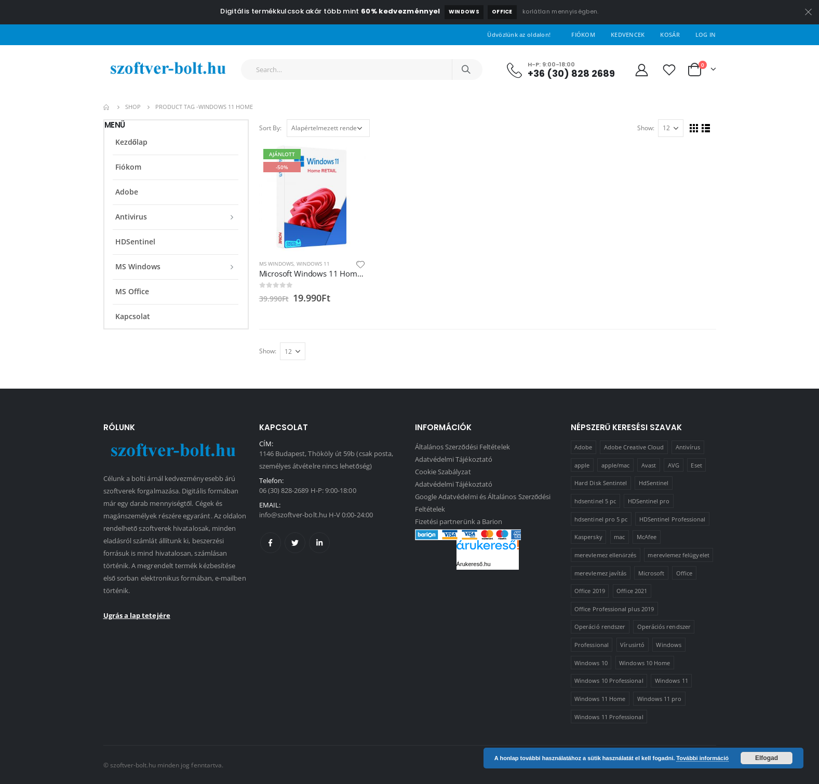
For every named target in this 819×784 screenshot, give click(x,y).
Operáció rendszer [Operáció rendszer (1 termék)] (599, 626)
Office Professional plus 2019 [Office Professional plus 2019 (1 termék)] (614, 609)
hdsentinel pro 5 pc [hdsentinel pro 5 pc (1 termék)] (600, 519)
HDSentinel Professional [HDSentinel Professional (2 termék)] (672, 519)
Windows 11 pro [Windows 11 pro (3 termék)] (659, 699)
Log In (705, 34)
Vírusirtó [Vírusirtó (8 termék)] (632, 645)
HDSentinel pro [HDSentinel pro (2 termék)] (649, 501)
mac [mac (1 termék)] (619, 537)
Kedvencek (628, 34)
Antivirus (131, 217)
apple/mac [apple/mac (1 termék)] (615, 465)
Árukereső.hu (474, 564)
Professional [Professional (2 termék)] (591, 645)
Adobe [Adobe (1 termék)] (583, 447)
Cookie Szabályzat (443, 471)
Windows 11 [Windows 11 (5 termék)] (671, 680)
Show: (645, 127)
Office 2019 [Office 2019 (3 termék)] (589, 591)
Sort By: (270, 127)
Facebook (270, 542)
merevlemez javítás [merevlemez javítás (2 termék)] (600, 573)
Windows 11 (313, 263)
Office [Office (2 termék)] (684, 573)
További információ (702, 758)
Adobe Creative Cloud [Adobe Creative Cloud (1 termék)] (634, 447)
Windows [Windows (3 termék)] (668, 645)
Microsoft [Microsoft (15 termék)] (651, 573)
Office (502, 12)
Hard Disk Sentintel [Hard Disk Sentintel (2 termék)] (600, 483)
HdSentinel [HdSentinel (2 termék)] (654, 483)
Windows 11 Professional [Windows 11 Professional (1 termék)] (608, 717)
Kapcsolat (132, 316)
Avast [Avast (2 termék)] (648, 465)
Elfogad (766, 758)
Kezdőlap (131, 142)
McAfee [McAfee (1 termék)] (646, 537)
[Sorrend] (328, 128)
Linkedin (319, 542)
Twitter (295, 542)
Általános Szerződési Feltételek (462, 446)
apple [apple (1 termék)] (581, 465)
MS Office (132, 291)
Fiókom (583, 34)
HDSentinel (135, 241)
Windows (464, 12)
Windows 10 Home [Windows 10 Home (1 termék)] (644, 663)
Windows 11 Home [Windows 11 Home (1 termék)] (599, 699)
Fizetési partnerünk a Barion (459, 521)
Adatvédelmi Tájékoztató (454, 459)
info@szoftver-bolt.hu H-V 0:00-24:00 (316, 514)
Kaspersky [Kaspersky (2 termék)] (588, 537)
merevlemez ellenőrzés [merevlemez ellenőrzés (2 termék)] (605, 555)
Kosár (669, 34)
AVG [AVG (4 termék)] (673, 465)
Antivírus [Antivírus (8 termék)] (688, 447)
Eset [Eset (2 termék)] (696, 465)
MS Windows (276, 263)
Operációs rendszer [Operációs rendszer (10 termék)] (664, 626)
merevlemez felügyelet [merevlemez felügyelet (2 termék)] (678, 555)
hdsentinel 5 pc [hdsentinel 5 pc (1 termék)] (595, 501)
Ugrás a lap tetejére (136, 615)
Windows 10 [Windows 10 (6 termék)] (591, 663)
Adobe (126, 192)
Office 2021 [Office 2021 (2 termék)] (631, 591)
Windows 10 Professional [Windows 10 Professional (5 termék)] (608, 680)
